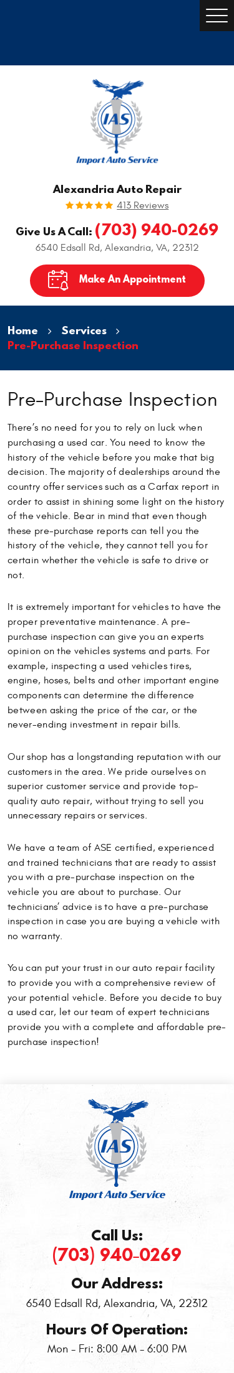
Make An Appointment (132, 279)
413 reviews (142, 206)
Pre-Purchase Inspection (73, 345)
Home (22, 330)
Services (84, 330)
